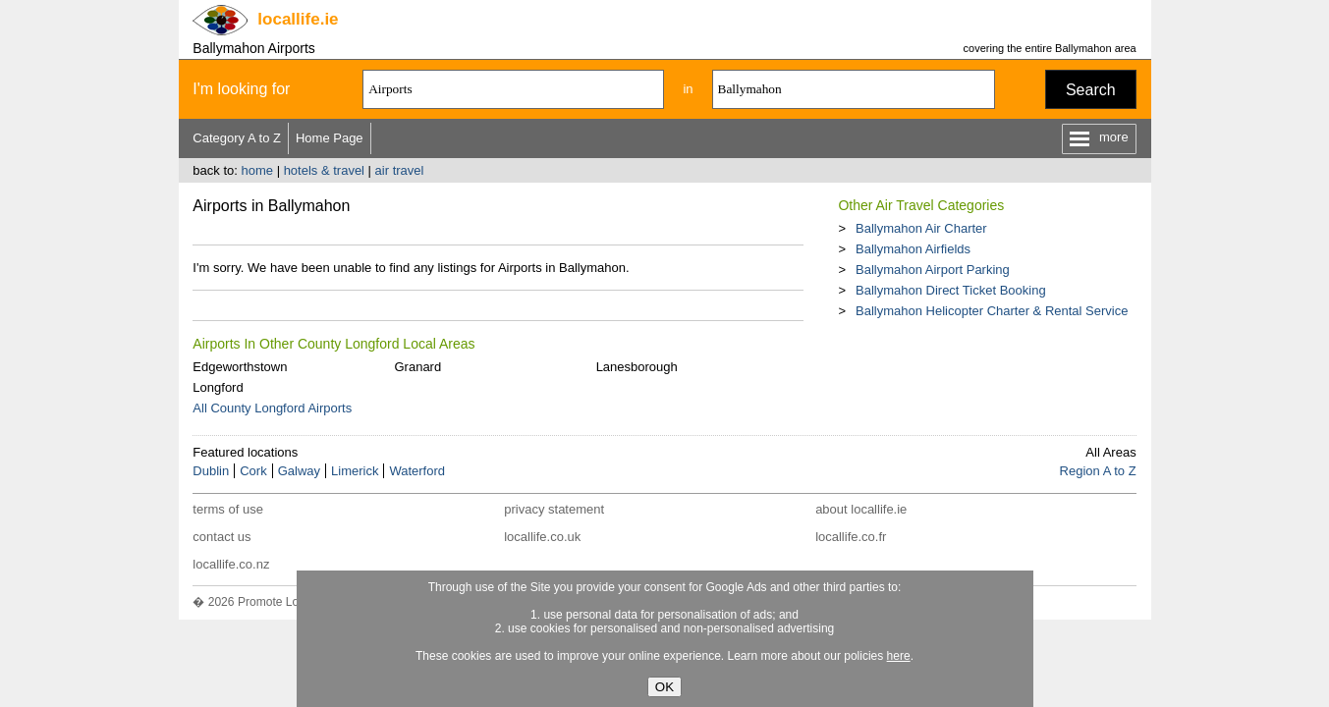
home (257, 170)
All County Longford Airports (272, 408)
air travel (399, 170)
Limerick (354, 470)
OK (664, 687)
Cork (253, 470)
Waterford (417, 470)
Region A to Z (1098, 470)
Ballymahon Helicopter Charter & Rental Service (992, 310)
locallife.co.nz (231, 564)
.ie (297, 19)
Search (1091, 90)
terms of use (228, 509)
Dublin (211, 470)
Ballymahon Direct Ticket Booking (951, 290)
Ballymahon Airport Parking (933, 269)
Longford (218, 387)
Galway (299, 470)
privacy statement (554, 509)
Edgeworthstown (240, 366)
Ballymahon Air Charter (921, 228)
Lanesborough (637, 366)
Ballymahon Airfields (913, 249)
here (899, 656)
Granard (417, 366)
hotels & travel (324, 170)
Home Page (329, 138)
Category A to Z (237, 138)
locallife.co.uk (542, 536)
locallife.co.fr (850, 536)
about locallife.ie (861, 509)
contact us (221, 536)
